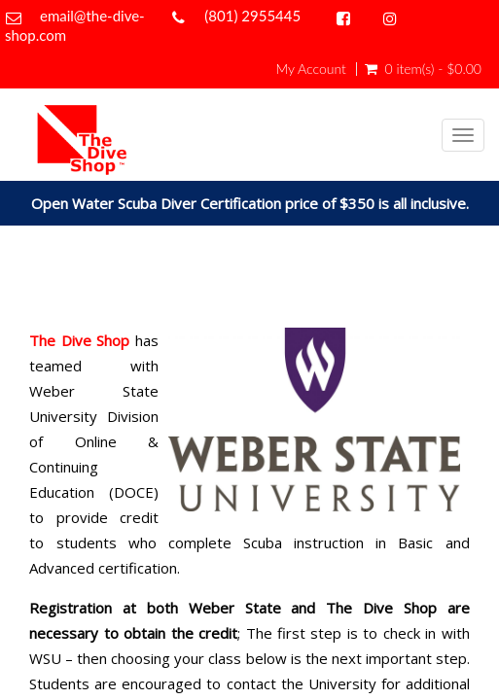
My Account (310, 69)
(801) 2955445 (252, 15)
